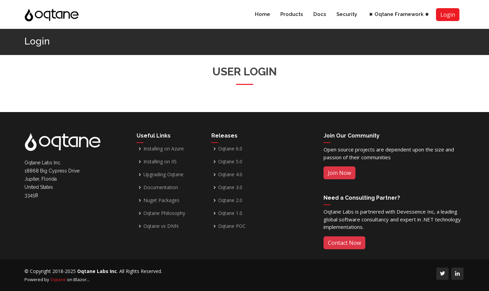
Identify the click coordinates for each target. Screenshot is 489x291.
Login (447, 14)
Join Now (339, 173)
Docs (319, 14)
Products (291, 14)
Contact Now (344, 243)
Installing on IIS (160, 161)
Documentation (160, 187)
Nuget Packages (161, 200)
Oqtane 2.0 (230, 200)
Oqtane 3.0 (230, 187)
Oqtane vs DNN (160, 226)
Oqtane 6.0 (230, 148)
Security (346, 14)
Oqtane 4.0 (230, 174)
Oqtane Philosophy (164, 213)
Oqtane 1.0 (230, 213)
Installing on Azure (163, 148)
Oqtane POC (232, 226)
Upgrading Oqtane (163, 174)
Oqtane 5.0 (230, 161)
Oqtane (58, 279)
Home (262, 14)
